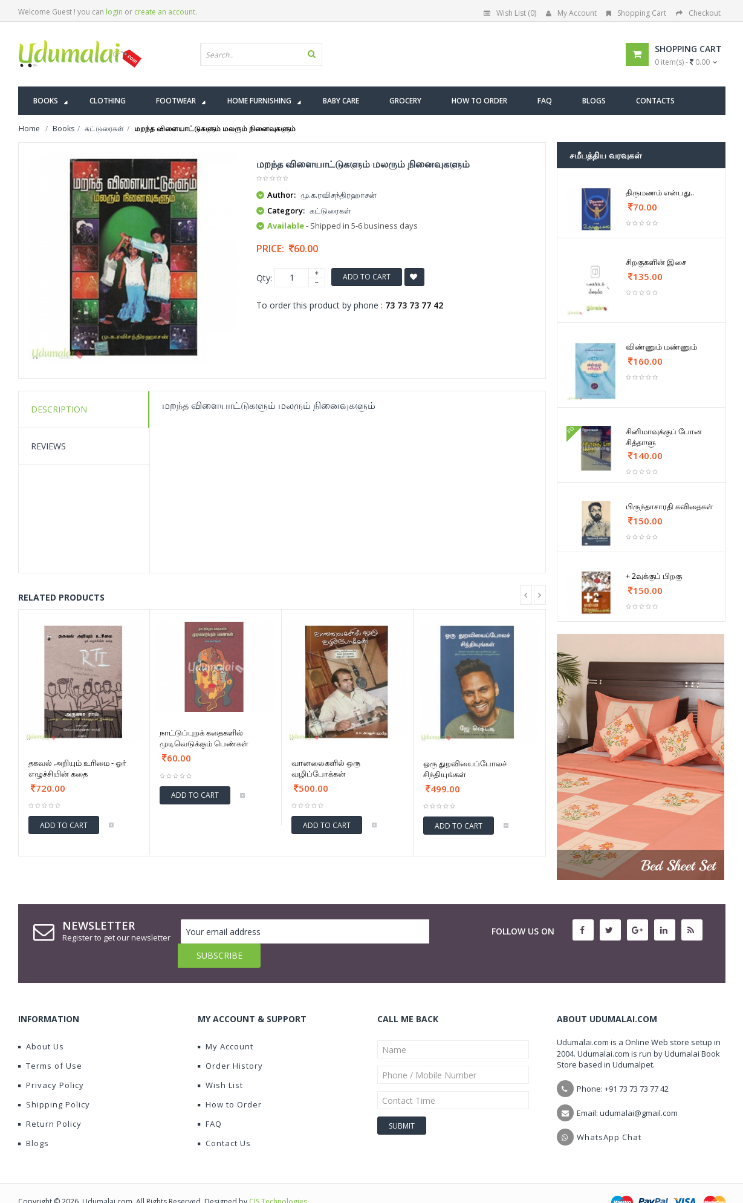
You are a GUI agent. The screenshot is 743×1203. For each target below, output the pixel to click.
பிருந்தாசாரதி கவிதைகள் (669, 506)
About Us (41, 1022)
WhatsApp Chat (609, 1112)
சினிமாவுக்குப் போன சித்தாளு (664, 437)
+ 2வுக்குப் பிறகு (654, 575)
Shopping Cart (636, 13)
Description (59, 409)
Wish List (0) (510, 13)
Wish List (220, 1060)
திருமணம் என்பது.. (660, 192)
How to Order (230, 1080)
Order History (230, 1041)
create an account (164, 12)
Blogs (33, 1118)
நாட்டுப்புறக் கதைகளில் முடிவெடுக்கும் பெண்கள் (204, 738)
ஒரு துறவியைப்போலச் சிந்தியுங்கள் (465, 769)
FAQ (210, 1099)
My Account (571, 13)
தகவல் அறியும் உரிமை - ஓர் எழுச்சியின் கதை (77, 768)
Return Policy (50, 1099)
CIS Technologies (278, 1177)
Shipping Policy (54, 1080)
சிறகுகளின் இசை (656, 261)
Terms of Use (50, 1041)
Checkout (698, 13)
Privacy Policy (51, 1060)
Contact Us (224, 1118)
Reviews (48, 446)
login (114, 12)
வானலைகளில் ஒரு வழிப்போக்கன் (325, 768)
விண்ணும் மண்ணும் (661, 346)
